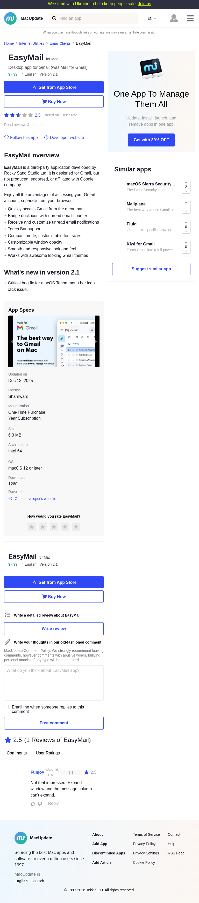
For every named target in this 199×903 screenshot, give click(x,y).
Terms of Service (146, 834)
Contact (174, 834)
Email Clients (60, 43)
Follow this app (21, 138)
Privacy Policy (144, 843)
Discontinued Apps (108, 853)
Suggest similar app (151, 269)
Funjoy (37, 772)
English (21, 881)
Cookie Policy (144, 862)
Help (171, 843)
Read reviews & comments (25, 125)
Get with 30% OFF (151, 140)
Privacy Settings (146, 853)
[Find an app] (53, 18)
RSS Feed (176, 853)
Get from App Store (54, 87)
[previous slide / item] (12, 341)
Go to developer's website (32, 498)
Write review (54, 628)
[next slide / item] (96, 341)
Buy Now (54, 101)
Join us (144, 3)
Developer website (64, 138)
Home (9, 43)
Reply (53, 803)
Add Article (101, 862)
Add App (99, 843)
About (97, 834)
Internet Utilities (31, 43)
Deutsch (37, 881)
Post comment (54, 723)
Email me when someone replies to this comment (48, 709)
